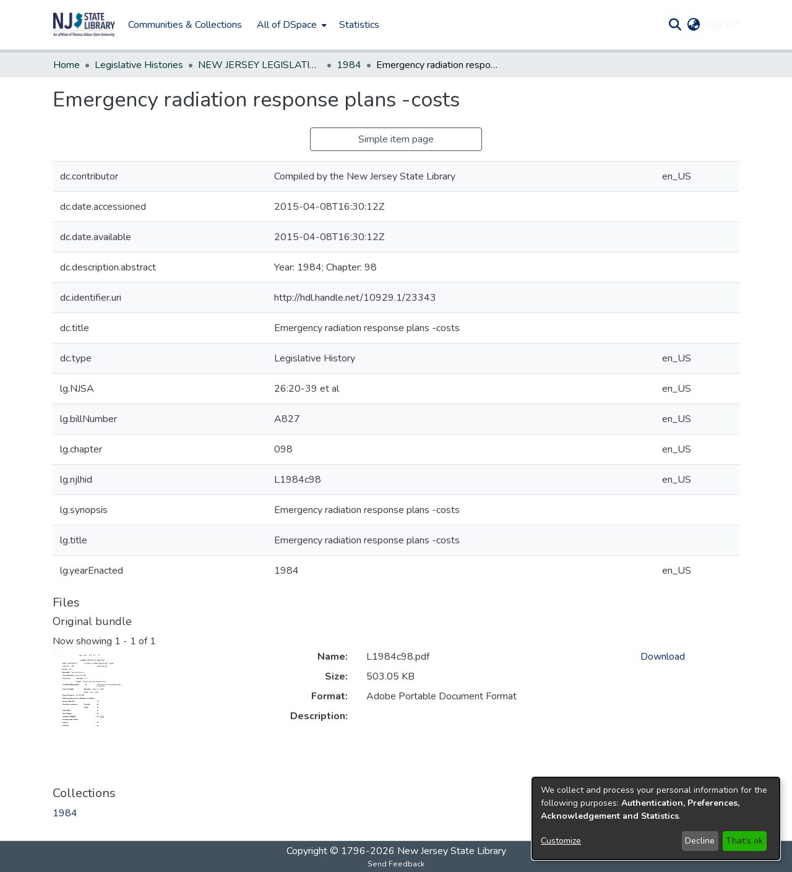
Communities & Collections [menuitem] (185, 25)
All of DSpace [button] (287, 25)
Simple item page (396, 139)
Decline (700, 841)
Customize (561, 841)
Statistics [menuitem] (359, 25)
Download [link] (662, 656)
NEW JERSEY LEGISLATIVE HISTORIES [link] (260, 65)
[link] (65, 813)
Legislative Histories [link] (139, 65)
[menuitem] (290, 25)
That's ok (744, 841)
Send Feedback (396, 864)
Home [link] (66, 65)
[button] (84, 24)
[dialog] (656, 818)
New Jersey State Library (451, 851)
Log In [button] (719, 25)
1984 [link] (349, 65)
